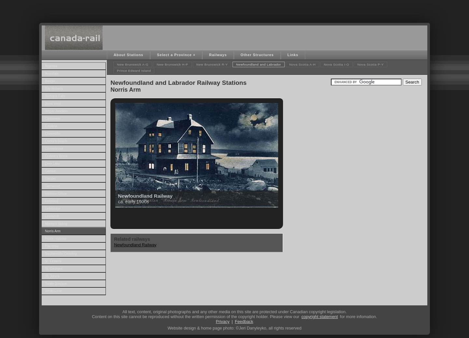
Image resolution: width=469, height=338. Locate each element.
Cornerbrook (54, 148)
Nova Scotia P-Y (370, 64)
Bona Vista (53, 103)
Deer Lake (52, 163)
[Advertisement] (234, 10)
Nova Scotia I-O (336, 64)
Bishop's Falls (55, 96)
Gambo (50, 171)
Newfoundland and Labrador (258, 64)
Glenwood (52, 186)
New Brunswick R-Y (212, 64)
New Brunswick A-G (133, 64)
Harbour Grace (56, 193)
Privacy (223, 321)
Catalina (51, 126)
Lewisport (52, 216)
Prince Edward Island (134, 70)
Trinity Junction (56, 283)
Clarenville (52, 133)
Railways (218, 55)
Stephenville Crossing (61, 253)
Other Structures (257, 55)
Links (293, 55)
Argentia (51, 66)
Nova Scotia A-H (302, 64)
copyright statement (320, 316)
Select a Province (174, 55)
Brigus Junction (56, 111)
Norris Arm (53, 231)
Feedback (244, 321)
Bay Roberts (54, 88)
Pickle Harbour (55, 238)
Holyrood (51, 201)
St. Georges (54, 268)
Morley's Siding (56, 223)
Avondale (52, 73)
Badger (50, 81)
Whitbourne (53, 291)
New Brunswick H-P (172, 64)
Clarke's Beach (56, 141)
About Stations (128, 55)
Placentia (52, 246)
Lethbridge (53, 208)
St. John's (52, 276)
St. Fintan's (53, 261)
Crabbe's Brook (56, 156)
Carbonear (53, 118)
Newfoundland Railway (135, 244)
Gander (50, 178)
